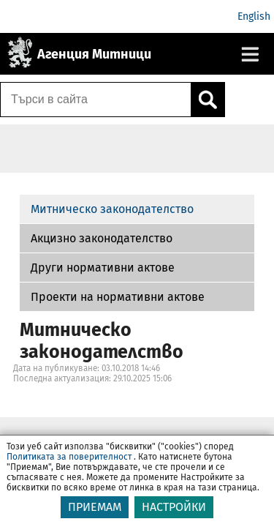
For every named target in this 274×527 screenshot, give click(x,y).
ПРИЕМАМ (94, 507)
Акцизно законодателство (101, 238)
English (253, 16)
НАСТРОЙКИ (174, 507)
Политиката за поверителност (69, 457)
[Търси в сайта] (96, 99)
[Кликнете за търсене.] (207, 99)
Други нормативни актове (103, 267)
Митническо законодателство (112, 209)
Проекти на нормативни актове (118, 297)
